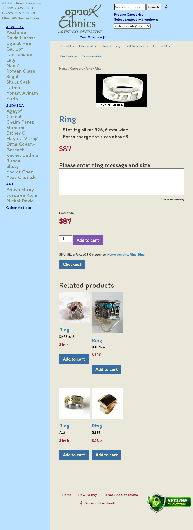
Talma (13, 87)
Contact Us (161, 46)
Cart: (83, 37)
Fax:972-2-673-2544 (18, 13)
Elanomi (15, 127)
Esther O (16, 133)
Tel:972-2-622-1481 (17, 8)
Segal (12, 76)
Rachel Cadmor (23, 155)
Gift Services (136, 46)
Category (76, 68)
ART (10, 183)
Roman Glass (20, 71)
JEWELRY (15, 26)
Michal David (20, 200)
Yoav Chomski (21, 177)
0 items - (97, 37)
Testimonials (92, 56)
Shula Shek (18, 82)
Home (63, 68)
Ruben (13, 160)
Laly (10, 60)
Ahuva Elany (20, 189)
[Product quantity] (65, 238)
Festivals (68, 56)
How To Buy (111, 46)
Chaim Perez (20, 122)
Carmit (14, 116)
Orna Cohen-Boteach (20, 146)
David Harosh (21, 37)
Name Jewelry (117, 254)
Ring (89, 68)
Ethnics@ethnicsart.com (20, 18)
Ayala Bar (17, 32)
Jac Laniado (19, 54)
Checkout (88, 46)
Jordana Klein (21, 195)
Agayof (14, 111)
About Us (67, 46)
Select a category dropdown (136, 19)
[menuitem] (67, 46)
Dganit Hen (18, 43)
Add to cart (88, 240)
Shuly (12, 166)
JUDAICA (15, 105)
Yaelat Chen (20, 171)
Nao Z (13, 65)
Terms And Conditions (121, 495)
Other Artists (18, 207)
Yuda (12, 98)
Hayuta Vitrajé (22, 138)
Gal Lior (14, 49)
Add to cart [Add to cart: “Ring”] (74, 359)
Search (153, 7)
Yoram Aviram (22, 93)
